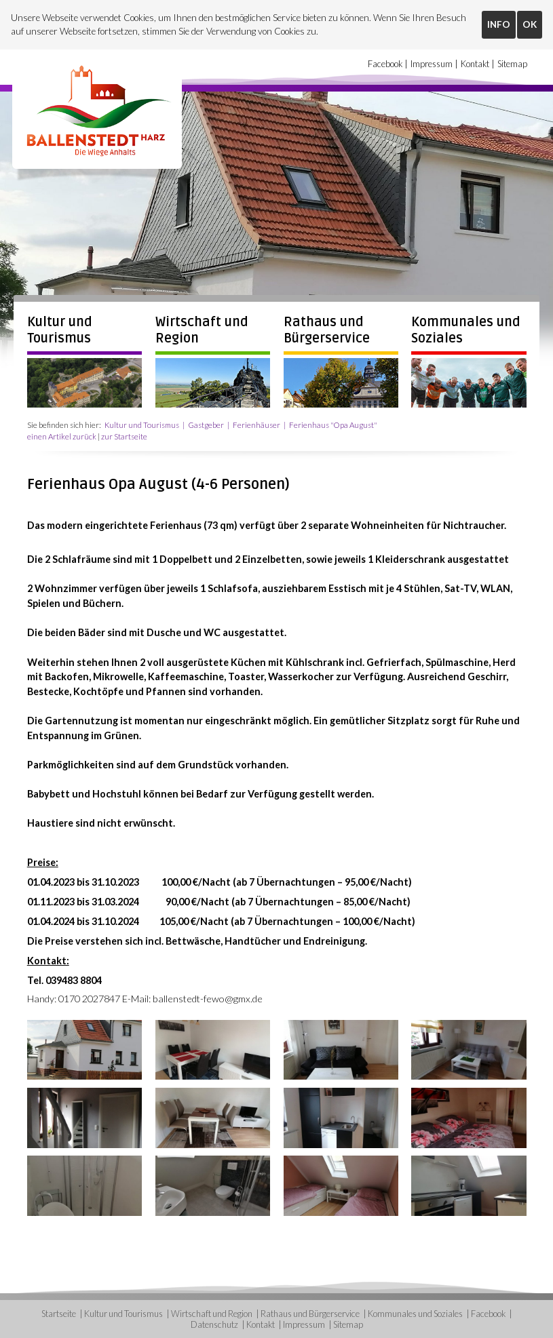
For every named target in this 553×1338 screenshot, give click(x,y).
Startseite (58, 1313)
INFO (498, 24)
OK (529, 24)
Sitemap (512, 63)
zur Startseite (124, 436)
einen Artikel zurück (61, 436)
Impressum (432, 63)
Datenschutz (214, 1324)
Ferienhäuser (256, 424)
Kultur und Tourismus (59, 330)
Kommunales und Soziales (415, 1313)
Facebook (385, 63)
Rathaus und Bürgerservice (327, 330)
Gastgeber (206, 424)
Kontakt (475, 63)
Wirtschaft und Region (211, 1313)
